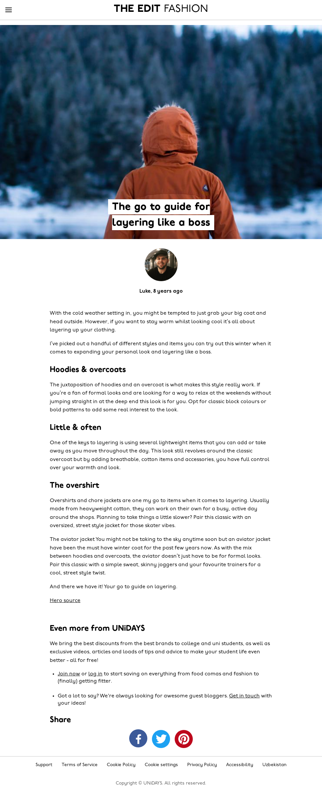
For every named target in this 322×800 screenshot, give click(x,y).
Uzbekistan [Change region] (274, 765)
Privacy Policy (202, 765)
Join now (69, 674)
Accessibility (239, 765)
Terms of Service (80, 765)
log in (95, 674)
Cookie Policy (121, 765)
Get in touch (244, 696)
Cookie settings (161, 765)
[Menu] (8, 10)
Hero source (65, 600)
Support (44, 765)
